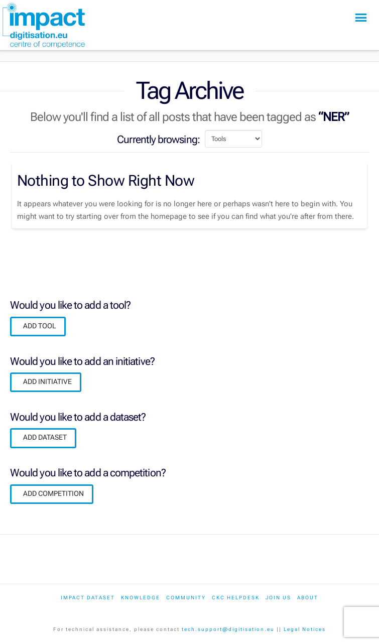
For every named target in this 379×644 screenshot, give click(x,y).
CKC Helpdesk (236, 597)
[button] (361, 18)
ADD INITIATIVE (47, 381)
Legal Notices (305, 629)
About (307, 597)
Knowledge (140, 597)
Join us (278, 597)
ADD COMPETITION (53, 493)
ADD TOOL (39, 326)
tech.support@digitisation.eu (228, 629)
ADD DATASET (45, 437)
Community (186, 597)
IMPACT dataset (88, 597)
